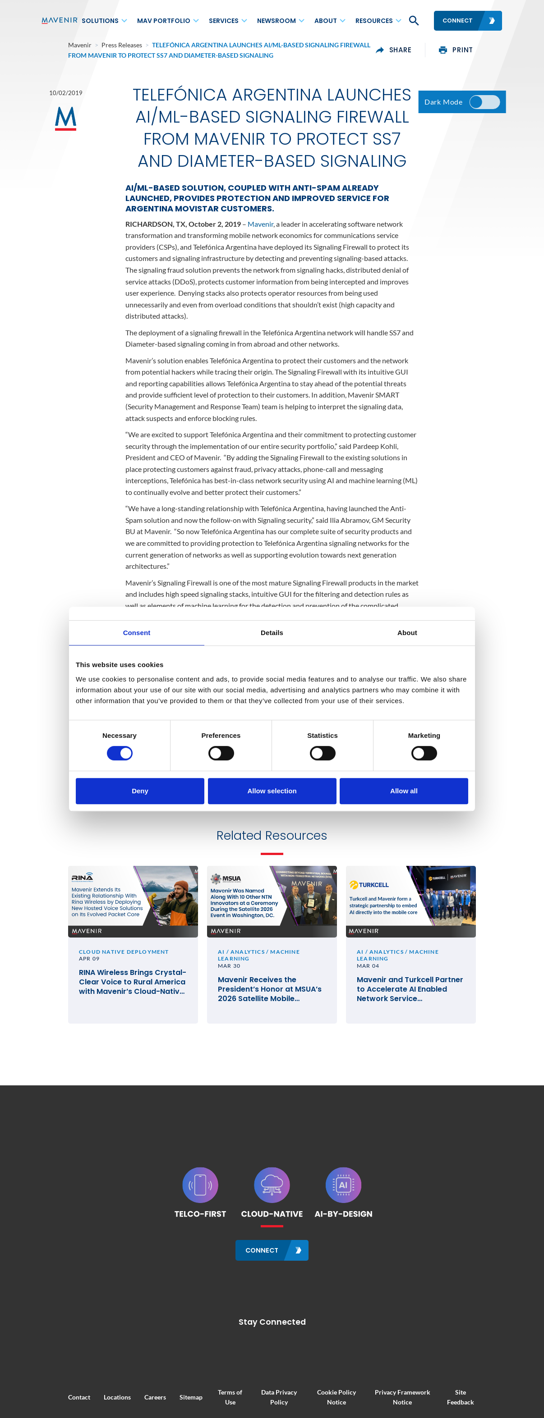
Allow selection (271, 791)
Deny (140, 791)
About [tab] (407, 632)
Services (224, 20)
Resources (374, 20)
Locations (90, 1404)
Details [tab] (272, 632)
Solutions (100, 20)
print (483, 50)
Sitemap (163, 1404)
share (421, 50)
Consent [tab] (137, 632)
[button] (413, 20)
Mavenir (260, 229)
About (325, 20)
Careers (128, 1404)
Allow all (404, 791)
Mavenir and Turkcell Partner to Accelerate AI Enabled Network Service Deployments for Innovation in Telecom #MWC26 (424, 1000)
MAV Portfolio (163, 20)
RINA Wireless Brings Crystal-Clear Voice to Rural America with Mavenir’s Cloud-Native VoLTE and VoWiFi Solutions (114, 1000)
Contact (52, 1404)
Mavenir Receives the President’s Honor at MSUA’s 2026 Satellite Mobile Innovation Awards (269, 1000)
